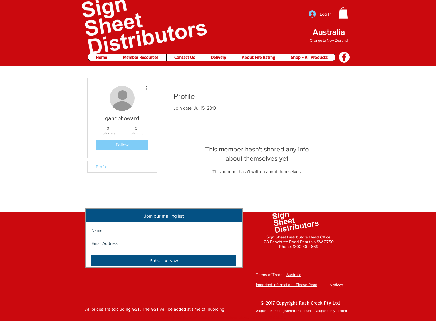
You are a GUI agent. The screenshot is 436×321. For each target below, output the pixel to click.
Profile (101, 166)
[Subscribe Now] (163, 260)
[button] (343, 13)
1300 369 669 (305, 246)
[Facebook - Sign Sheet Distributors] (344, 57)
